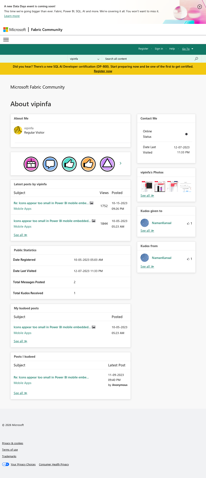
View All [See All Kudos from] (147, 266)
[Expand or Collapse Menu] (6, 39)
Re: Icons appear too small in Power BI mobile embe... (52, 203)
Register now (103, 71)
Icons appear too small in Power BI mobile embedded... (53, 221)
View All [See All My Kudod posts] (20, 341)
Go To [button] (186, 48)
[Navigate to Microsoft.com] (14, 29)
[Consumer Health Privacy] (54, 464)
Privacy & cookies (12, 443)
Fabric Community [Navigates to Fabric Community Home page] (46, 29)
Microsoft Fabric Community (37, 87)
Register (143, 48)
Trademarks (9, 456)
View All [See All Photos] (147, 195)
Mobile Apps (22, 208)
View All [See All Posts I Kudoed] (20, 393)
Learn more (12, 16)
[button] (147, 186)
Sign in (159, 48)
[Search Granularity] (85, 59)
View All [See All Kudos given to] (147, 230)
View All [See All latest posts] (20, 235)
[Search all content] (152, 59)
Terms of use (10, 449)
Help (172, 48)
